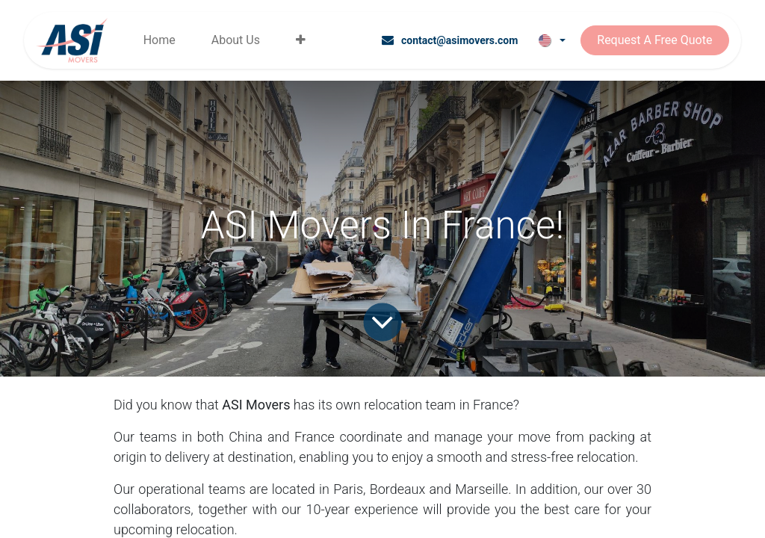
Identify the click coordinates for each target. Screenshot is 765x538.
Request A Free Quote (654, 40)
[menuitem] (159, 40)
